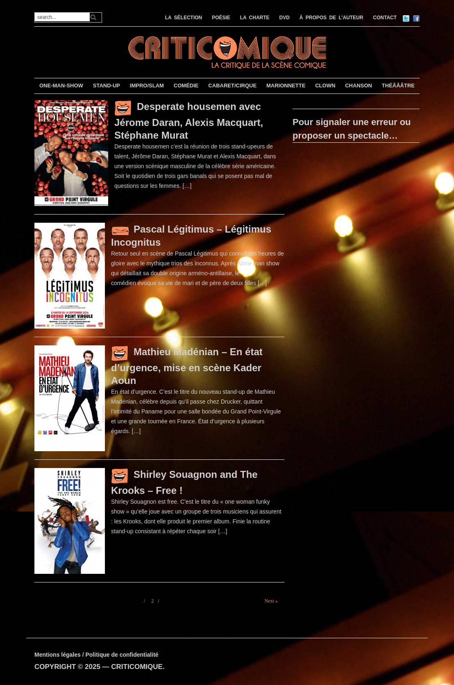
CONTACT (385, 18)
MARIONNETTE (285, 85)
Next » (271, 601)
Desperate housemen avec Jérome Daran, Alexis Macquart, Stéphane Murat (188, 121)
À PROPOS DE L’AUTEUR (331, 18)
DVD (284, 18)
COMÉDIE (186, 85)
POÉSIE (221, 18)
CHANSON (358, 85)
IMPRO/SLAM (147, 85)
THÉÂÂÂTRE (398, 85)
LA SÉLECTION (183, 18)
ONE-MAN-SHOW (61, 85)
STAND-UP (106, 85)
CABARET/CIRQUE (232, 85)
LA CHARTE (255, 18)
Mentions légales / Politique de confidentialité (96, 654)
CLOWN (325, 85)
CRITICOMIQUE (137, 667)
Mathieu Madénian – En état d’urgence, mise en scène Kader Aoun (187, 366)
